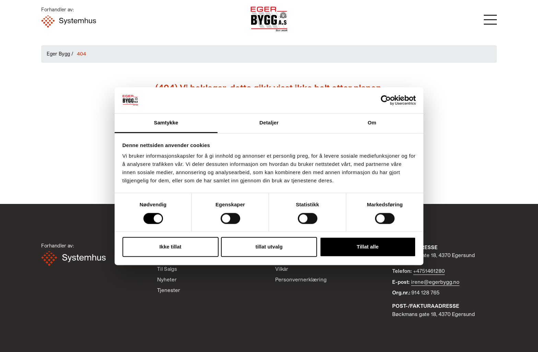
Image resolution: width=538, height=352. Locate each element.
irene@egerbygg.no (435, 282)
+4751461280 (429, 271)
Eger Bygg (58, 54)
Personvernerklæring (301, 279)
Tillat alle (368, 247)
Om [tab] (371, 123)
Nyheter (167, 279)
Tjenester (168, 290)
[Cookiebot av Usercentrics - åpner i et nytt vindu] (386, 100)
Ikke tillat (170, 247)
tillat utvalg (268, 247)
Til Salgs (167, 269)
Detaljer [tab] (269, 123)
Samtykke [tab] (166, 123)
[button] (490, 19)
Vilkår (281, 269)
